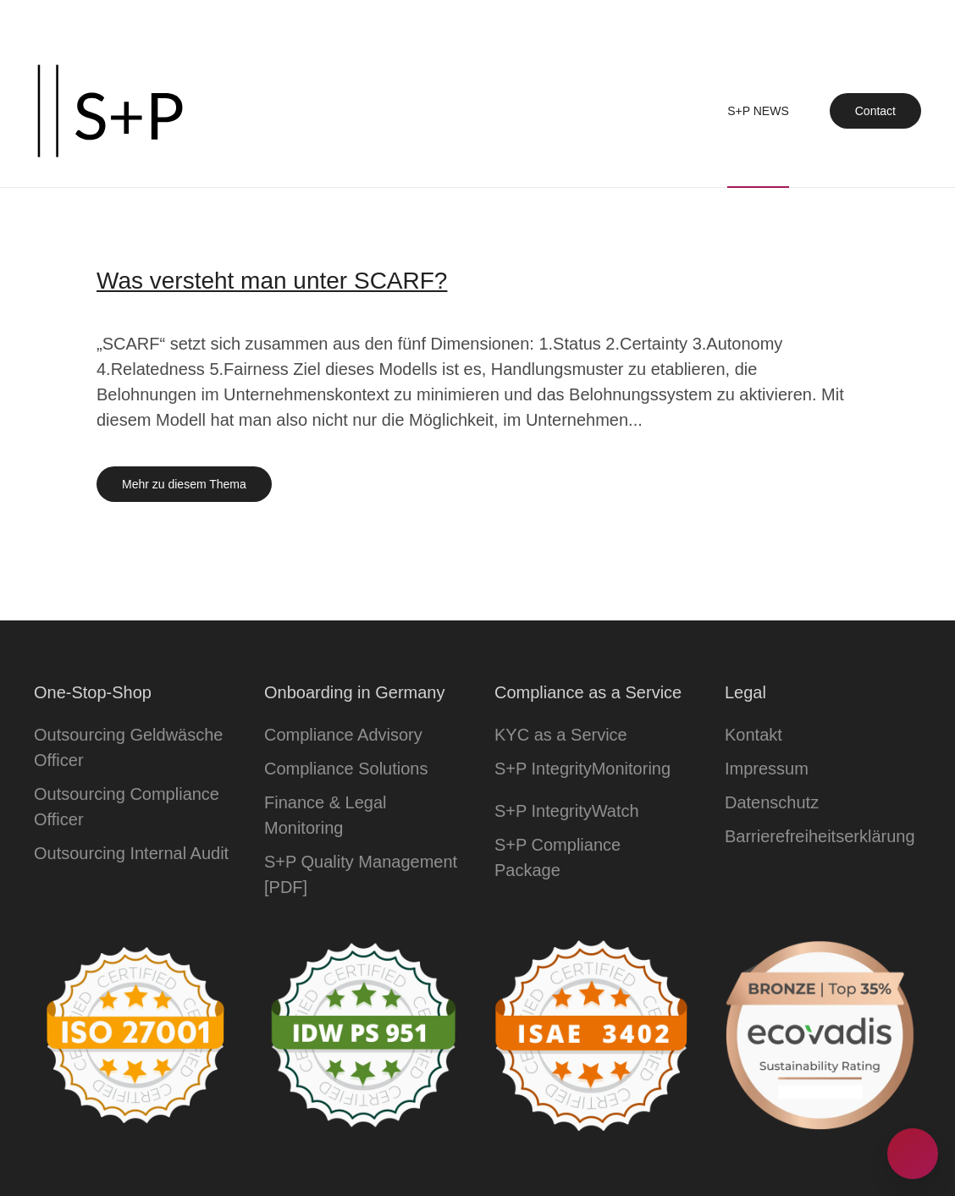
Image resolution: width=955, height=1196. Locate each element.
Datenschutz (772, 802)
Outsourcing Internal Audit (131, 853)
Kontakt (753, 734)
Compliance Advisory (343, 734)
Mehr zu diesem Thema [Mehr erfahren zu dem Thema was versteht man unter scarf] (184, 484)
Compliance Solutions (346, 768)
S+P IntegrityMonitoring (582, 768)
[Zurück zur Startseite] (110, 111)
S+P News (758, 111)
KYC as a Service (560, 734)
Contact (875, 111)
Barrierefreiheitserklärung (820, 836)
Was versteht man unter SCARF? (272, 280)
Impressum (767, 768)
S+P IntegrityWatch (566, 811)
